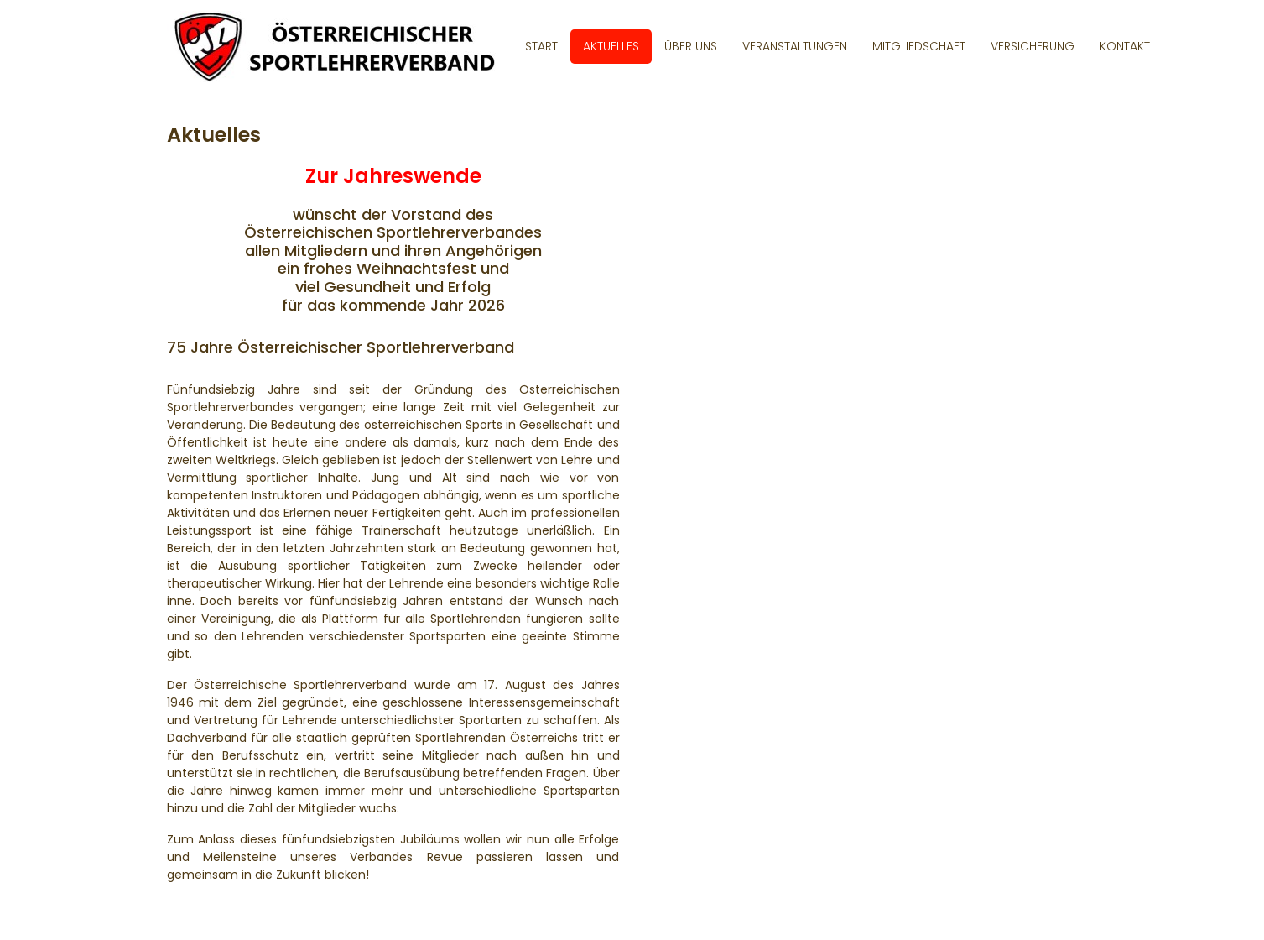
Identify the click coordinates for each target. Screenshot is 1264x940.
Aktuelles (611, 46)
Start (541, 46)
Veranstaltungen (794, 46)
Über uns (690, 46)
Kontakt (1125, 46)
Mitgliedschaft (918, 46)
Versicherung (1032, 46)
